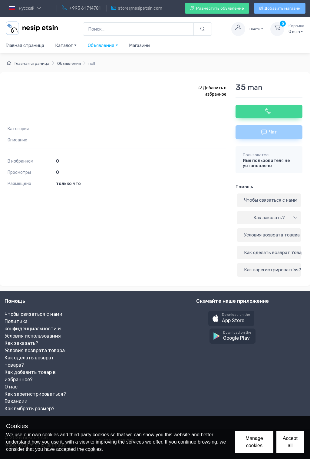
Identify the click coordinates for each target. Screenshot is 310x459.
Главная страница (24, 45)
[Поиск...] (138, 29)
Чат (269, 132)
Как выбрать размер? (29, 408)
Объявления (103, 45)
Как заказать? (275, 217)
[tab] (269, 200)
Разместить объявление (217, 8)
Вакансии (16, 401)
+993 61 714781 (81, 8)
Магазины (139, 45)
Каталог (66, 45)
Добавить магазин (279, 8)
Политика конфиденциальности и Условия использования (33, 329)
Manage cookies (254, 442)
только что (68, 183)
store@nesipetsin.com (136, 8)
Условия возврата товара (272, 235)
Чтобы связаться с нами (271, 200)
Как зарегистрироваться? (272, 269)
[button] (231, 318)
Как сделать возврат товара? (272, 252)
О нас (11, 387)
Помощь (244, 187)
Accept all (290, 442)
